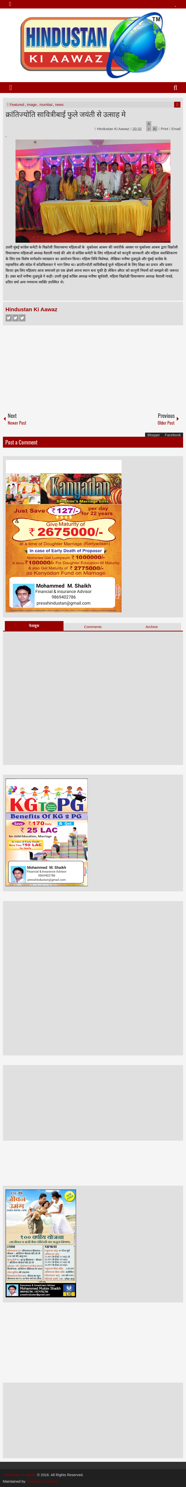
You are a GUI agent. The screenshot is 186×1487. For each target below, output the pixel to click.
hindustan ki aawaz (42, 1481)
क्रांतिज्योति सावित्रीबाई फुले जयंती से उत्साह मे (66, 113)
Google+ (22, 317)
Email (175, 129)
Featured (17, 104)
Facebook (9, 317)
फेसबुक (34, 626)
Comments (93, 627)
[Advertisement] (93, 366)
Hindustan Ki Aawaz (113, 129)
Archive (152, 627)
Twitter (15, 317)
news (59, 104)
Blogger (153, 435)
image (32, 104)
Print (163, 129)
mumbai (45, 104)
